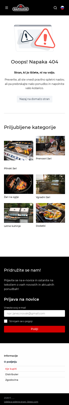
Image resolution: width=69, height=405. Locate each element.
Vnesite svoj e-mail (15, 307)
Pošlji (34, 329)
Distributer (11, 374)
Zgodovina (11, 379)
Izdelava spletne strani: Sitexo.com (21, 401)
